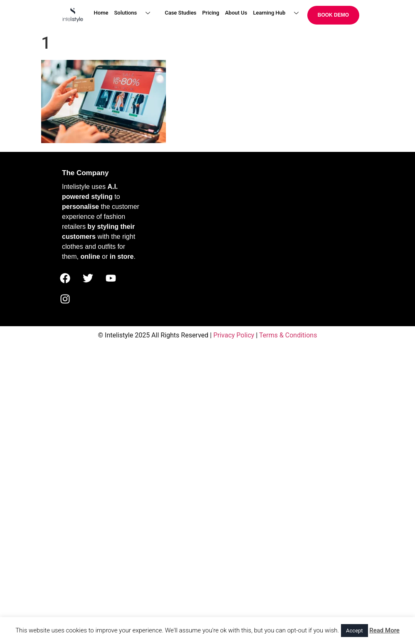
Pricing (210, 13)
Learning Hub (279, 13)
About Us (236, 13)
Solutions (135, 13)
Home (101, 13)
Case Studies (180, 13)
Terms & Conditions (288, 335)
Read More (384, 630)
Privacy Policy (233, 335)
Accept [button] (354, 630)
